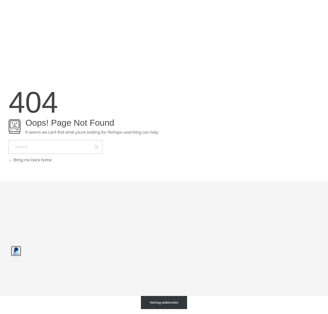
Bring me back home (30, 160)
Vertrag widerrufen (164, 302)
